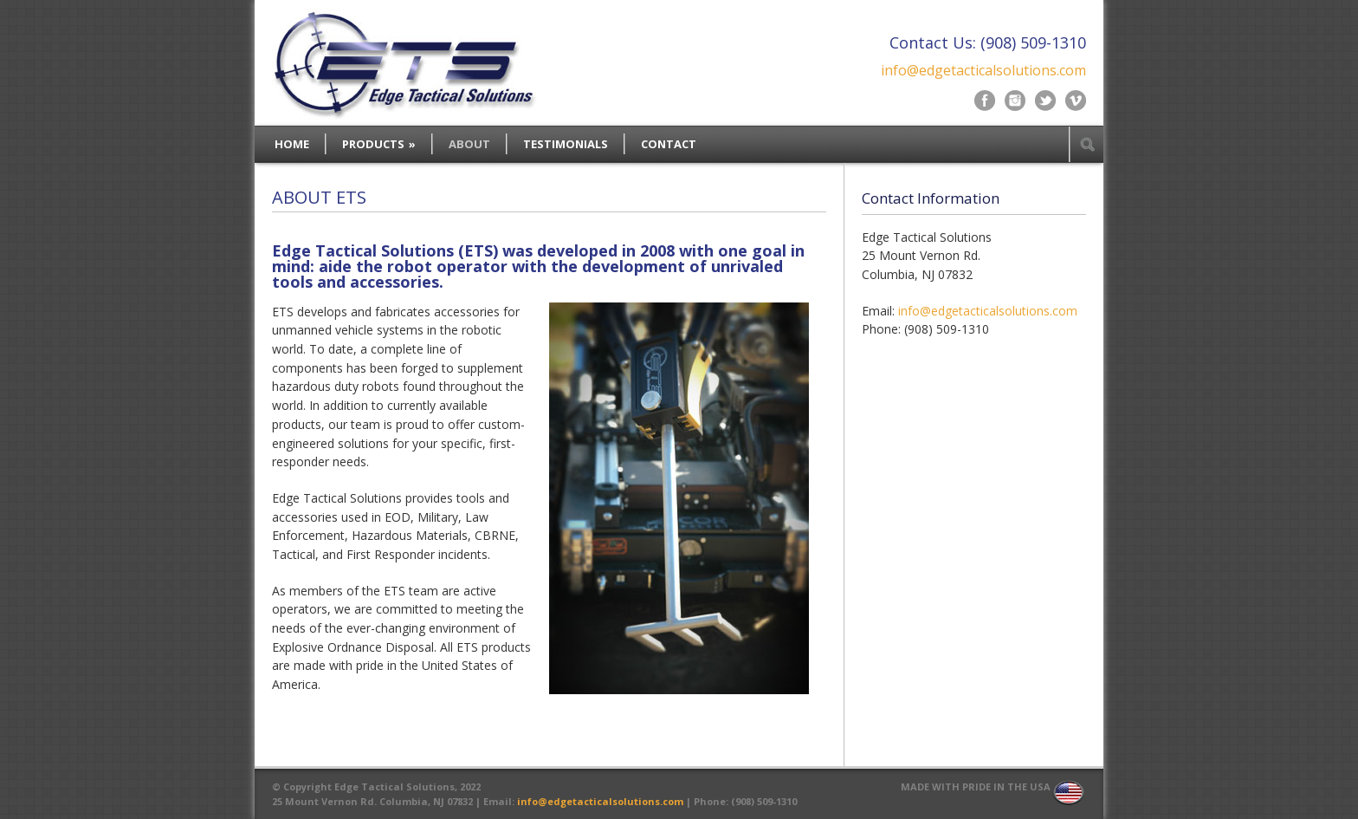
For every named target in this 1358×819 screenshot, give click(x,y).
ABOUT (469, 144)
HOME (292, 144)
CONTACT (668, 144)
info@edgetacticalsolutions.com (983, 70)
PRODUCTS (379, 144)
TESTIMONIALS (565, 144)
